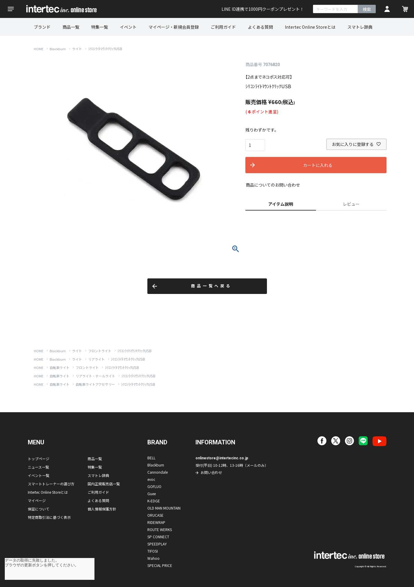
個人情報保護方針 (102, 508)
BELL (151, 457)
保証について (38, 508)
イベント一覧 (38, 475)
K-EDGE (153, 500)
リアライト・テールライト (95, 375)
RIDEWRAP (156, 522)
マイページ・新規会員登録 (174, 27)
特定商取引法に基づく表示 (49, 517)
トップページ (38, 458)
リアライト (96, 359)
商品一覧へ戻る (211, 286)
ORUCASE (155, 515)
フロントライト (99, 350)
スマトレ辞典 (359, 27)
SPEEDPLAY (157, 543)
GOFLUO (154, 486)
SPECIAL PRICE (159, 565)
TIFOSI (152, 551)
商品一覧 (70, 27)
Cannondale (157, 472)
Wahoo (153, 558)
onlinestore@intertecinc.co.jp (221, 458)
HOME (38, 48)
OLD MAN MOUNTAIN (164, 507)
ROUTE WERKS (159, 529)
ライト (77, 48)
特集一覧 (99, 27)
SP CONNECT (158, 536)
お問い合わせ (211, 472)
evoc (151, 479)
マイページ (37, 500)
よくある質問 (260, 27)
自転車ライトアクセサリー (95, 384)
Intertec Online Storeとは (310, 27)
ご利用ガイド (223, 27)
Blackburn (58, 48)
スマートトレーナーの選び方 (51, 483)
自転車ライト (59, 367)
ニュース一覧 (38, 466)
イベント (128, 27)
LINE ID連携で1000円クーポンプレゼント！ (262, 9)
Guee (151, 493)
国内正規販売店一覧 (104, 483)
